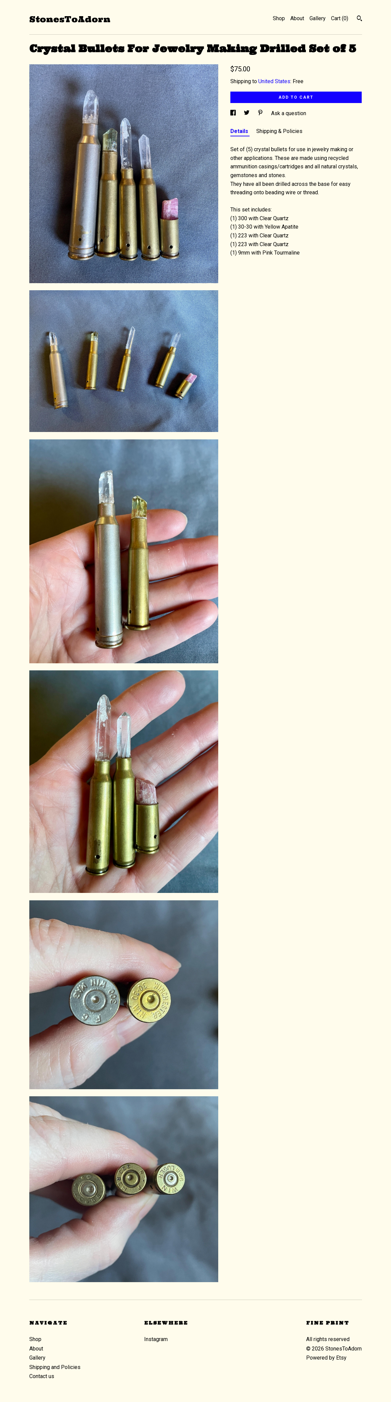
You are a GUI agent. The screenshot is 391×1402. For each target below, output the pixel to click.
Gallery (317, 18)
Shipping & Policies (279, 131)
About (297, 18)
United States (274, 81)
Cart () (339, 18)
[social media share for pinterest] (261, 113)
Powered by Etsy (326, 1358)
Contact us (41, 1376)
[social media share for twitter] (247, 113)
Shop (279, 18)
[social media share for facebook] (233, 113)
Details (240, 131)
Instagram (156, 1339)
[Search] (359, 19)
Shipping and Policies (54, 1367)
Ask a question (288, 113)
